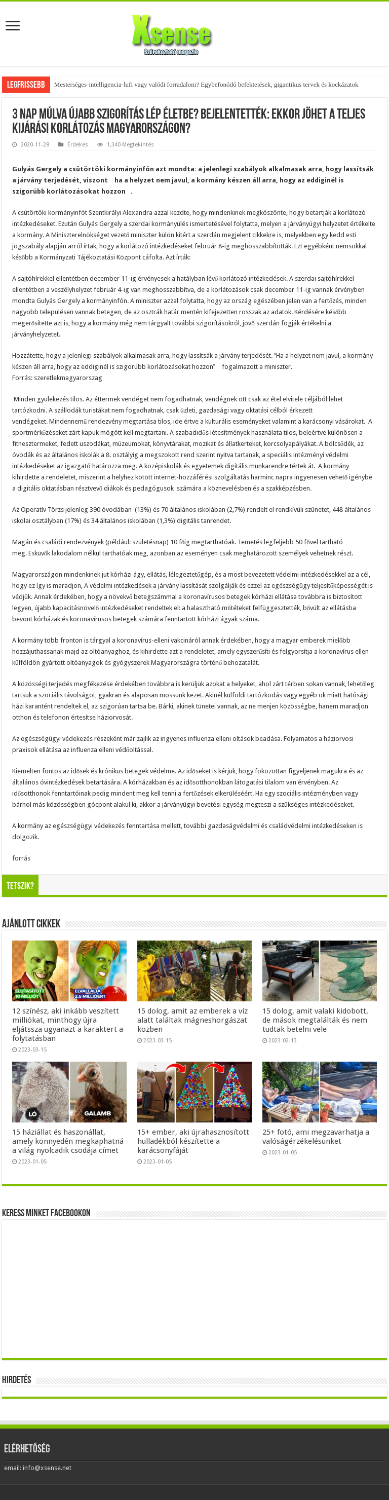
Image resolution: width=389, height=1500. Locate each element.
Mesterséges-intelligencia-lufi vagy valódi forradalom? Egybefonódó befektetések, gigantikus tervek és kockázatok (206, 84)
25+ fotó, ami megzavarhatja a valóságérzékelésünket (315, 1137)
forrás (21, 858)
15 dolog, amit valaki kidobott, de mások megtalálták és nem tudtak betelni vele (315, 1020)
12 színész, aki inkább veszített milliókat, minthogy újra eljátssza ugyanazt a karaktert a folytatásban (67, 1024)
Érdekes (77, 144)
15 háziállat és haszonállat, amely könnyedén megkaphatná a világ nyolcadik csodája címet (68, 1141)
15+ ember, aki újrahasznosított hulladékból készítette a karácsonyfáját (193, 1141)
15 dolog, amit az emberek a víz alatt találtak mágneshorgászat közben (192, 1020)
